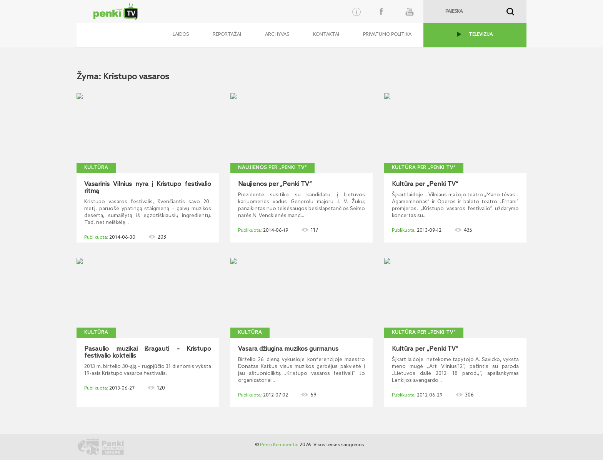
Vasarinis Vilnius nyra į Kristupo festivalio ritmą (147, 188)
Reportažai (227, 34)
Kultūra (96, 168)
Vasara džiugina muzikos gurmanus (288, 349)
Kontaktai (326, 34)
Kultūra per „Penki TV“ (424, 168)
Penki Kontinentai (279, 445)
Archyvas (277, 34)
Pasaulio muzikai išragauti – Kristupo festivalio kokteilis (147, 353)
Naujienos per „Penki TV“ (272, 168)
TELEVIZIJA (481, 34)
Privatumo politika (387, 34)
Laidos (181, 34)
